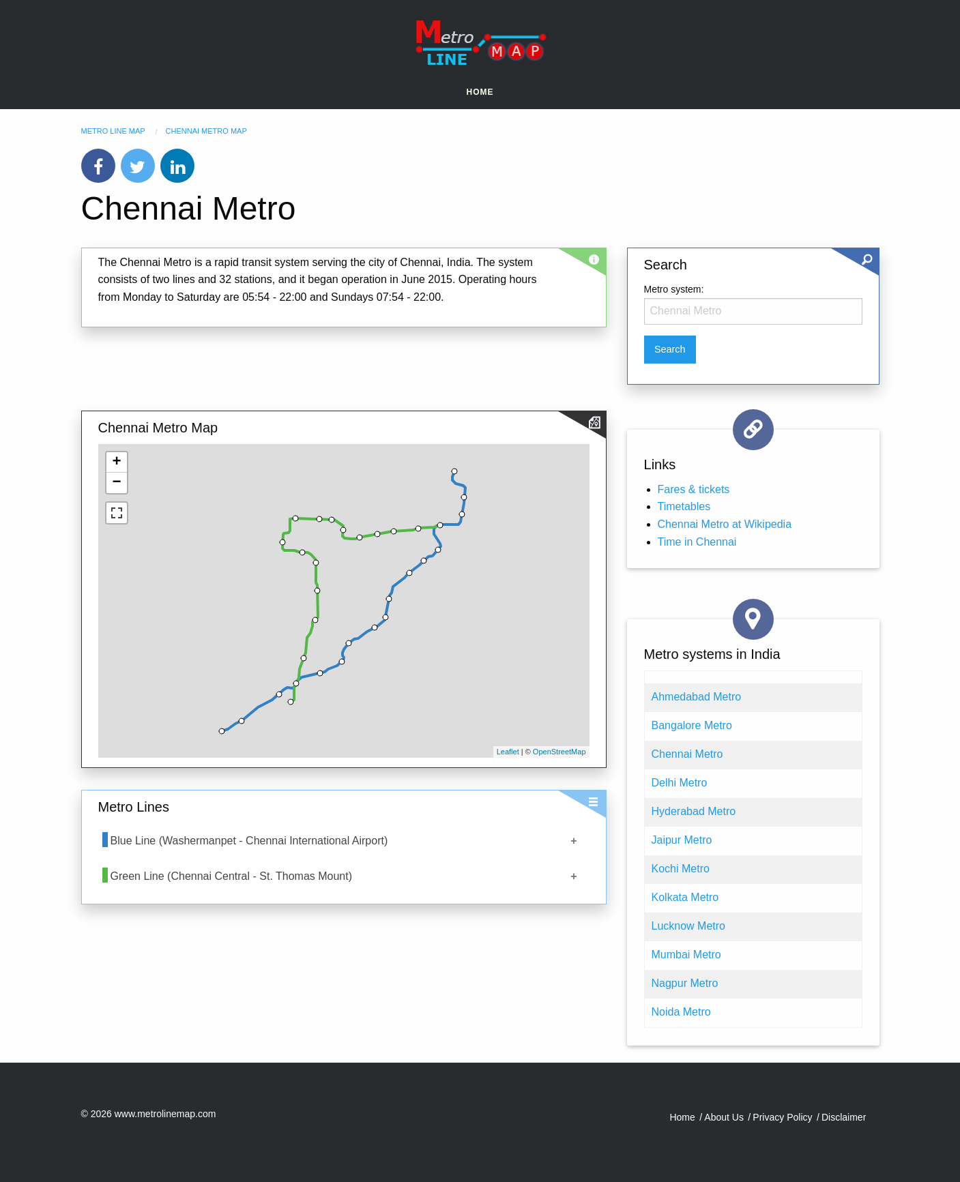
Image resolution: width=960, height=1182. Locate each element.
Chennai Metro (687, 754)
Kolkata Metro (685, 897)
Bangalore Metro (692, 725)
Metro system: (674, 289)
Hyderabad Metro (694, 811)
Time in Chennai (697, 542)
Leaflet (508, 752)
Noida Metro (681, 1012)
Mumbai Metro (686, 954)
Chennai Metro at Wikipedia (725, 524)
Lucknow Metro (689, 926)
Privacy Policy (782, 1117)
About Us (724, 1117)
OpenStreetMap (559, 752)
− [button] (116, 483)
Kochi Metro (681, 868)
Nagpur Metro (685, 983)
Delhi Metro (680, 782)
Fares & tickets (694, 489)
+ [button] (116, 462)
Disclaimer (843, 1117)
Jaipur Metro (682, 840)
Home (480, 92)
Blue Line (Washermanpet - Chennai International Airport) (249, 840)
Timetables (684, 506)
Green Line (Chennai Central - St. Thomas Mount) (232, 876)
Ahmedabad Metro (697, 697)
